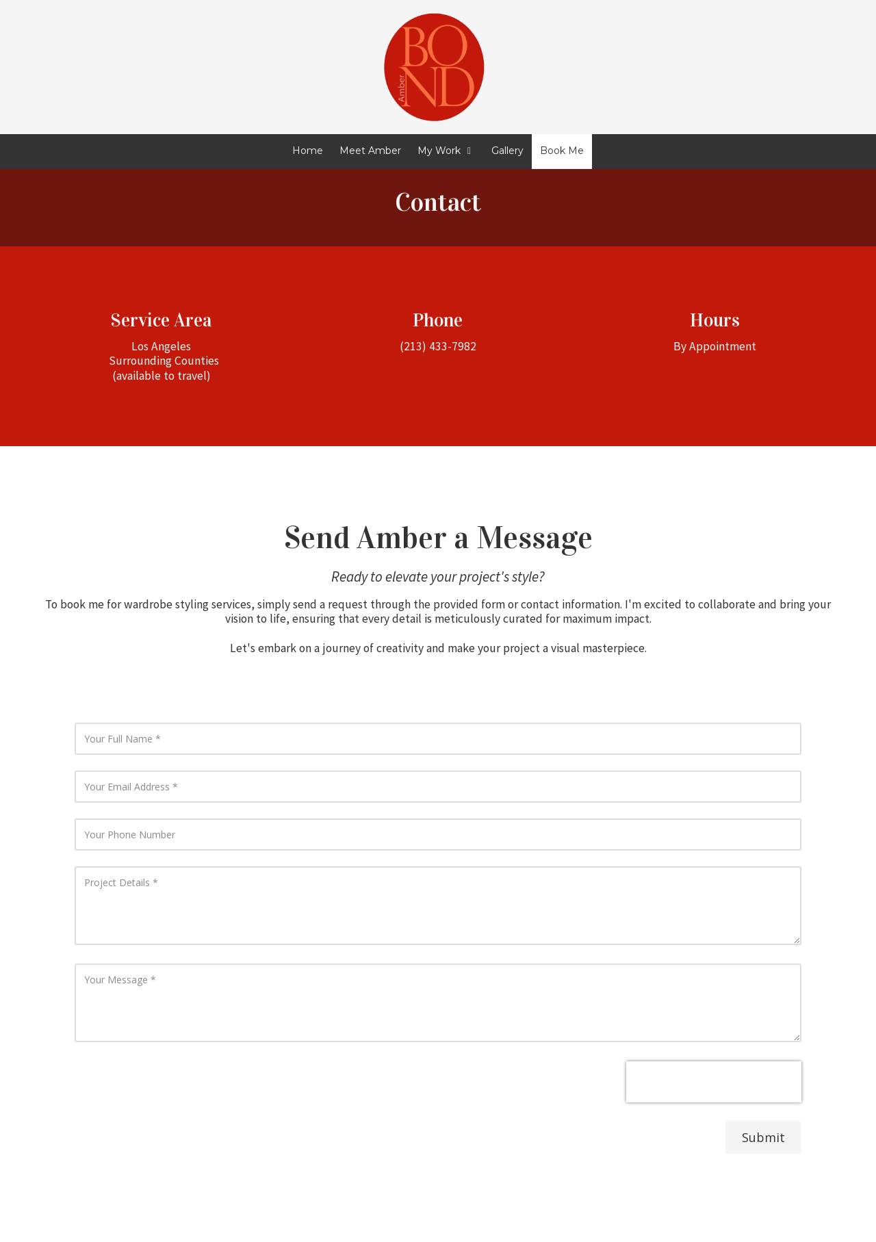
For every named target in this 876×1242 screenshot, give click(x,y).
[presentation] (713, 1081)
